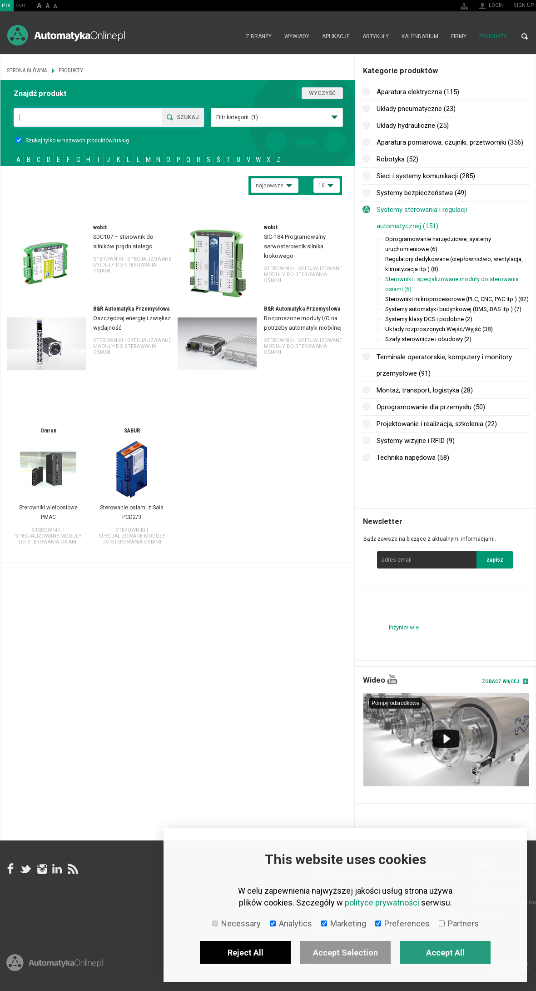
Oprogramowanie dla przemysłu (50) (431, 407)
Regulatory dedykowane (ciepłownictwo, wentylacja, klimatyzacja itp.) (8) (454, 264)
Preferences (402, 923)
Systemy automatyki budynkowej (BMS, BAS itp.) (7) (453, 309)
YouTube (392, 679)
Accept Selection (345, 952)
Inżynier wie (404, 627)
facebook (10, 869)
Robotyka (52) (397, 159)
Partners (459, 923)
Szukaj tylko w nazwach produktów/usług (72, 140)
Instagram (41, 869)
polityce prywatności (382, 902)
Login (496, 5)
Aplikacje (336, 36)
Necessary (236, 923)
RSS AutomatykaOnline (72, 869)
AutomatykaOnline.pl (66, 35)
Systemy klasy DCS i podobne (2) (428, 319)
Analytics (291, 923)
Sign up (524, 5)
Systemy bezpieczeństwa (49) (422, 193)
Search (524, 36)
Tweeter (26, 869)
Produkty (493, 36)
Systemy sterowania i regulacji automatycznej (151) (422, 218)
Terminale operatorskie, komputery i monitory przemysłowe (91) (444, 365)
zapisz (494, 560)
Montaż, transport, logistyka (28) (425, 390)
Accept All (445, 952)
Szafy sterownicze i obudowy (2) (428, 339)
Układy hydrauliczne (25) (413, 125)
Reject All (245, 952)
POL (7, 6)
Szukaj (188, 117)
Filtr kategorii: (237, 117)
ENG (20, 6)
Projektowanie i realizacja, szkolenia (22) (437, 424)
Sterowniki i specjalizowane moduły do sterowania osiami (132, 265)
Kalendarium (420, 36)
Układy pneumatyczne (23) (416, 109)
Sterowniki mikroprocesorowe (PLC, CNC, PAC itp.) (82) (457, 299)
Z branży (259, 36)
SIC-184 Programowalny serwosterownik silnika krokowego (295, 246)
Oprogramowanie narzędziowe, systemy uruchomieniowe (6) (438, 244)
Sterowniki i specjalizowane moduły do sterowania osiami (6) (452, 284)
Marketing (343, 923)
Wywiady (296, 36)
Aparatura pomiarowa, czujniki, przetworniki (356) (450, 142)
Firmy (459, 36)
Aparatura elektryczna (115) (418, 92)
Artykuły (375, 36)
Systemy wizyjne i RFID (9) (416, 441)
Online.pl (54, 962)
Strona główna (229, 36)
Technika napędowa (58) (413, 457)
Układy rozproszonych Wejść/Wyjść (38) (439, 329)
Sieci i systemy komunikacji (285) (426, 176)
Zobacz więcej (500, 681)
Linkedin (57, 869)
